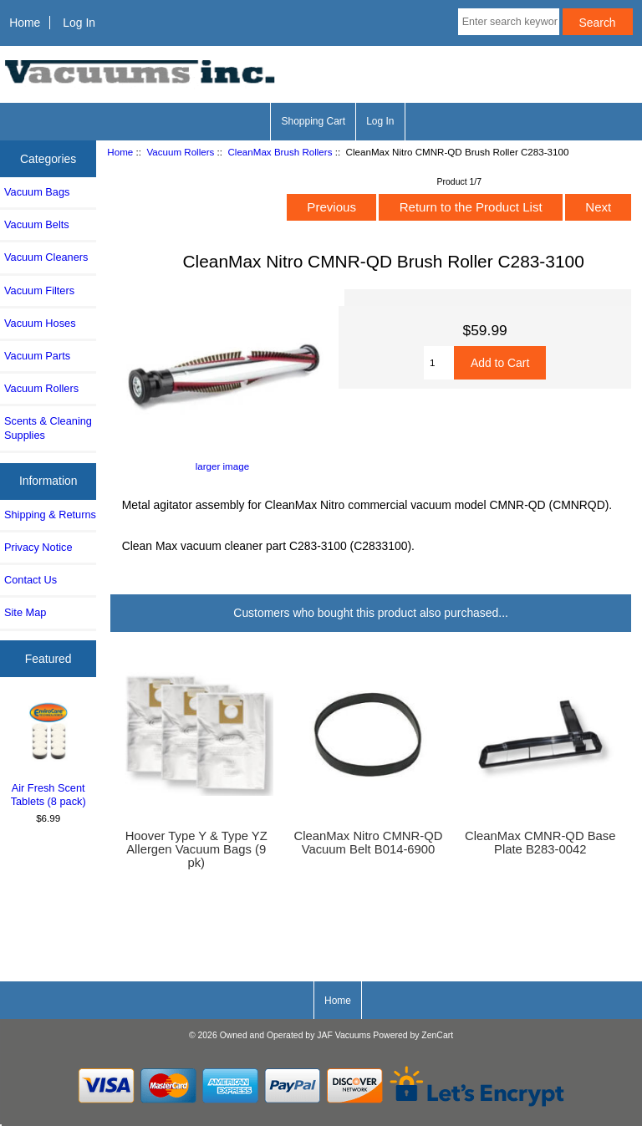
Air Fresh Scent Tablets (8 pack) (48, 754)
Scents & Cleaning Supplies (48, 428)
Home (24, 22)
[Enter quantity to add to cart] (439, 363)
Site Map (25, 612)
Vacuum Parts (37, 355)
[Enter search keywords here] (508, 21)
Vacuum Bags (36, 192)
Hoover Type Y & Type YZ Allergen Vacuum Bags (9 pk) (196, 849)
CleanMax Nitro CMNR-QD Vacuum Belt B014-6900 (368, 842)
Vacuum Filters (39, 290)
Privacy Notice (38, 547)
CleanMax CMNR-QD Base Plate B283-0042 (540, 842)
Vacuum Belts (36, 224)
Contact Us (30, 579)
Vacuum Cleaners (46, 257)
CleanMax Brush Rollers (279, 151)
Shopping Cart (313, 121)
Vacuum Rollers (180, 151)
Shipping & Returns (50, 514)
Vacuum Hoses (40, 323)
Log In (79, 22)
